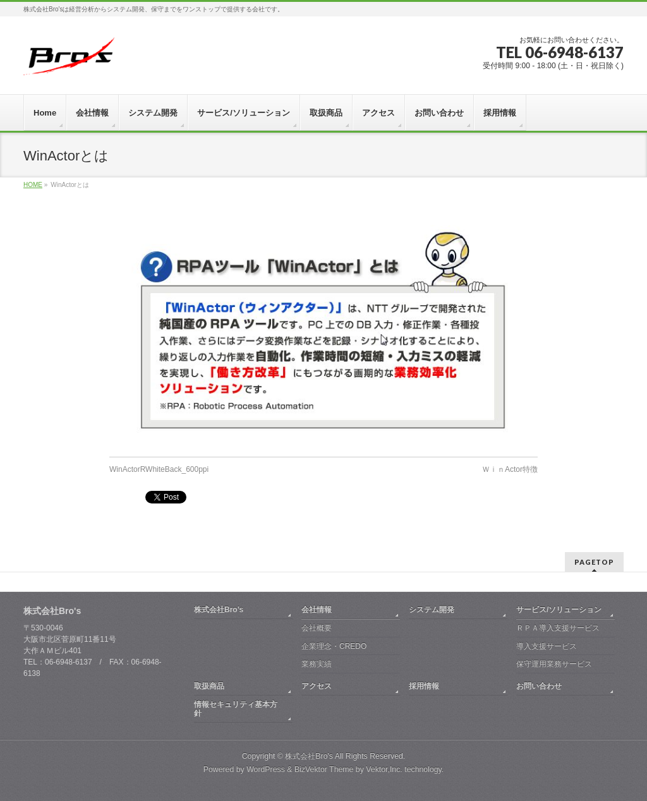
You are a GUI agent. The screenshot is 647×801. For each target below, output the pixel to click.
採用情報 (424, 685)
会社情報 (316, 609)
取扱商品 (209, 685)
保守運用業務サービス (554, 663)
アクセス (316, 685)
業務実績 (316, 663)
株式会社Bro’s (218, 609)
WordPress (265, 768)
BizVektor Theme (324, 768)
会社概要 (316, 627)
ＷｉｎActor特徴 (510, 469)
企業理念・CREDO (333, 645)
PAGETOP (594, 561)
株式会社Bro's (309, 755)
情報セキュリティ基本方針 (235, 708)
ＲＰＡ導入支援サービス (558, 627)
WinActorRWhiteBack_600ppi (159, 469)
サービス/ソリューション (559, 609)
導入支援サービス (546, 645)
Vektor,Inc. (384, 768)
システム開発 (431, 609)
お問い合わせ (539, 685)
